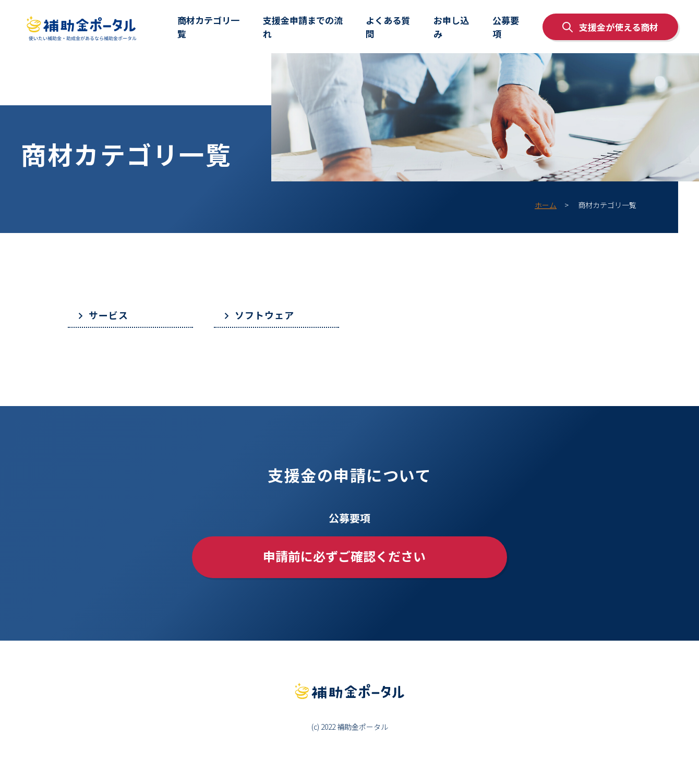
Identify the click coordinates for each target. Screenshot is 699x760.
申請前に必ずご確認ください (344, 556)
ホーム (546, 205)
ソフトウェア (264, 315)
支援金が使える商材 (610, 26)
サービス (108, 315)
